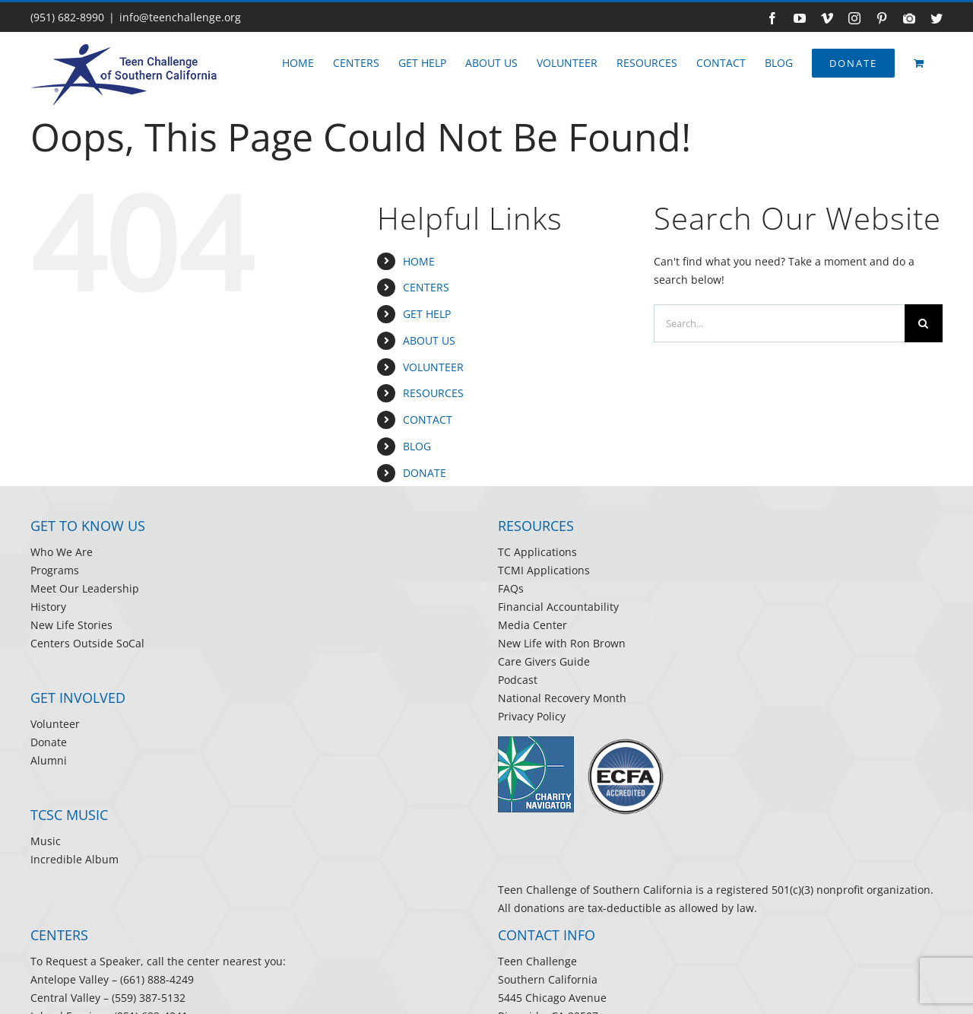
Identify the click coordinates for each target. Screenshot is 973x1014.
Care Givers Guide (544, 661)
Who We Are (61, 552)
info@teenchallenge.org (180, 17)
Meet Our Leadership (84, 588)
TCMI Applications (544, 570)
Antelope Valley (69, 979)
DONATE (424, 473)
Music (45, 841)
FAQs (511, 588)
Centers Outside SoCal (87, 643)
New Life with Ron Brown (562, 643)
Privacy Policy (532, 716)
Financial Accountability (558, 606)
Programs (54, 570)
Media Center (532, 625)
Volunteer (55, 724)
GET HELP (427, 314)
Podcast (517, 679)
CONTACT (427, 419)
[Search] (924, 323)
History (48, 606)
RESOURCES (433, 393)
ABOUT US (429, 340)
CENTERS (426, 287)
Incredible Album (74, 859)
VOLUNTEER (433, 367)
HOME (419, 261)
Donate (48, 742)
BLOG (417, 446)
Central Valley (65, 997)
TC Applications (537, 552)
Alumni (48, 760)
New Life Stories (71, 625)
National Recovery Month (562, 698)
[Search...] (779, 323)
